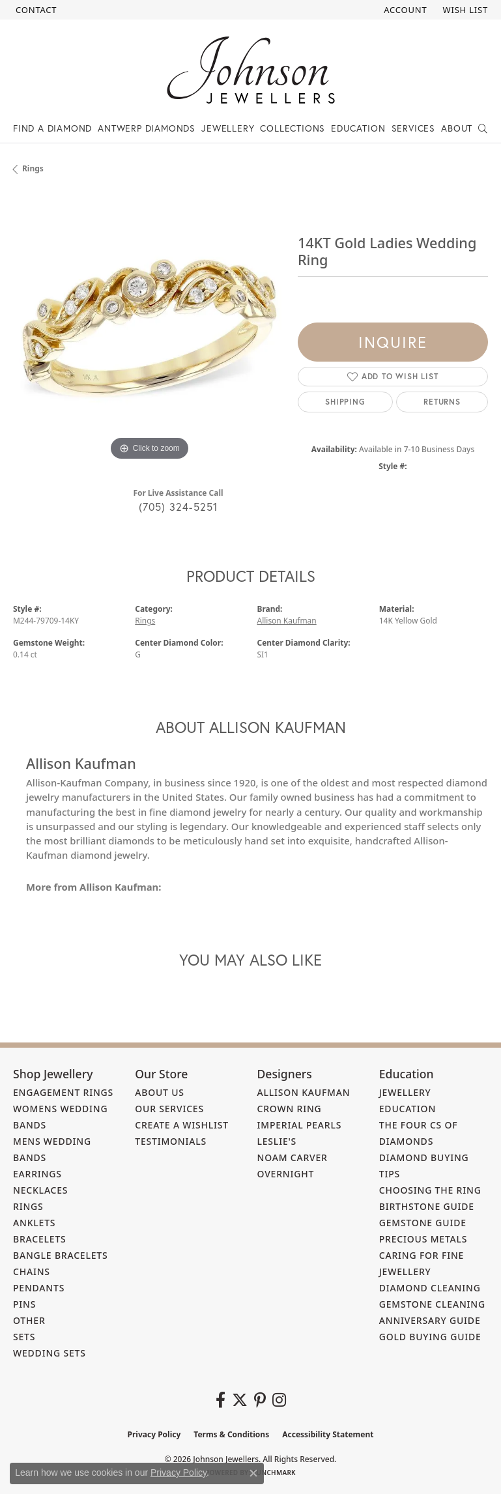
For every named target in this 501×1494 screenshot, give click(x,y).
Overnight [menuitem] (286, 1174)
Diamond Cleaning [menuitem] (430, 1288)
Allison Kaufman (287, 620)
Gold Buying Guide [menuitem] (430, 1336)
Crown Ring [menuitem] (289, 1108)
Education (358, 128)
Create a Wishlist (182, 1125)
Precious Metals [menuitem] (423, 1239)
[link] (35, 10)
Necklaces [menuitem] (40, 1190)
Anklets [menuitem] (34, 1222)
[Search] (483, 128)
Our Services (169, 1108)
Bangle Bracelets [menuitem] (60, 1255)
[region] (149, 328)
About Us (159, 1092)
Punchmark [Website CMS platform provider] (274, 1472)
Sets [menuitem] (24, 1336)
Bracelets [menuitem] (39, 1239)
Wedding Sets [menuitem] (49, 1353)
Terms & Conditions (231, 1434)
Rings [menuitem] (28, 1206)
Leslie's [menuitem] (277, 1141)
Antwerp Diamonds (146, 128)
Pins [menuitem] (24, 1304)
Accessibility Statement (327, 1434)
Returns (442, 402)
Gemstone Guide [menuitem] (422, 1222)
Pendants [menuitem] (38, 1288)
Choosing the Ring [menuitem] (430, 1190)
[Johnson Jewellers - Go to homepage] (251, 70)
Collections (292, 128)
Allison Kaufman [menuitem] (304, 1092)
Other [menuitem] (29, 1320)
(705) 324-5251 (178, 506)
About (456, 128)
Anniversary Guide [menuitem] (430, 1320)
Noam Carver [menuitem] (292, 1157)
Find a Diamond (52, 128)
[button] (404, 10)
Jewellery (227, 128)
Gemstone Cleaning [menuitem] (432, 1304)
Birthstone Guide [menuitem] (426, 1206)
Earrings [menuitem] (37, 1174)
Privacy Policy (154, 1434)
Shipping (345, 402)
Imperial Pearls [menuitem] (299, 1125)
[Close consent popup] (253, 1473)
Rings (33, 168)
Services (413, 128)
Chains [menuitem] (31, 1271)
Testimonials (171, 1141)
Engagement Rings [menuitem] (63, 1092)
